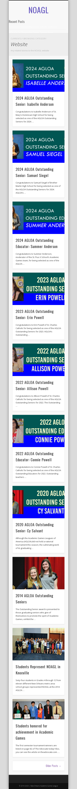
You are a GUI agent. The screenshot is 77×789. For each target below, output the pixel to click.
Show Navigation (57, 34)
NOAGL (38, 9)
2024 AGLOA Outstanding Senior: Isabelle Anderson (33, 26)
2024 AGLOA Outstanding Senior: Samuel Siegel (31, 32)
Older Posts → (53, 766)
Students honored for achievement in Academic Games (34, 732)
